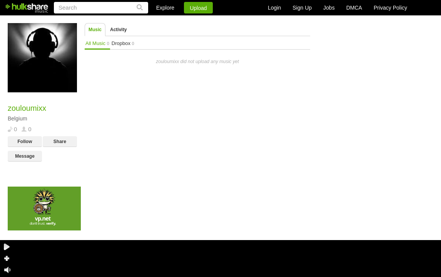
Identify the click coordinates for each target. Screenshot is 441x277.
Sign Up (302, 8)
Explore (165, 8)
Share (59, 141)
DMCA (354, 8)
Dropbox (123, 43)
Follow (25, 141)
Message (25, 156)
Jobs (329, 8)
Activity (118, 29)
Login (274, 8)
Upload (198, 8)
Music (95, 29)
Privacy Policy (390, 8)
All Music (97, 43)
